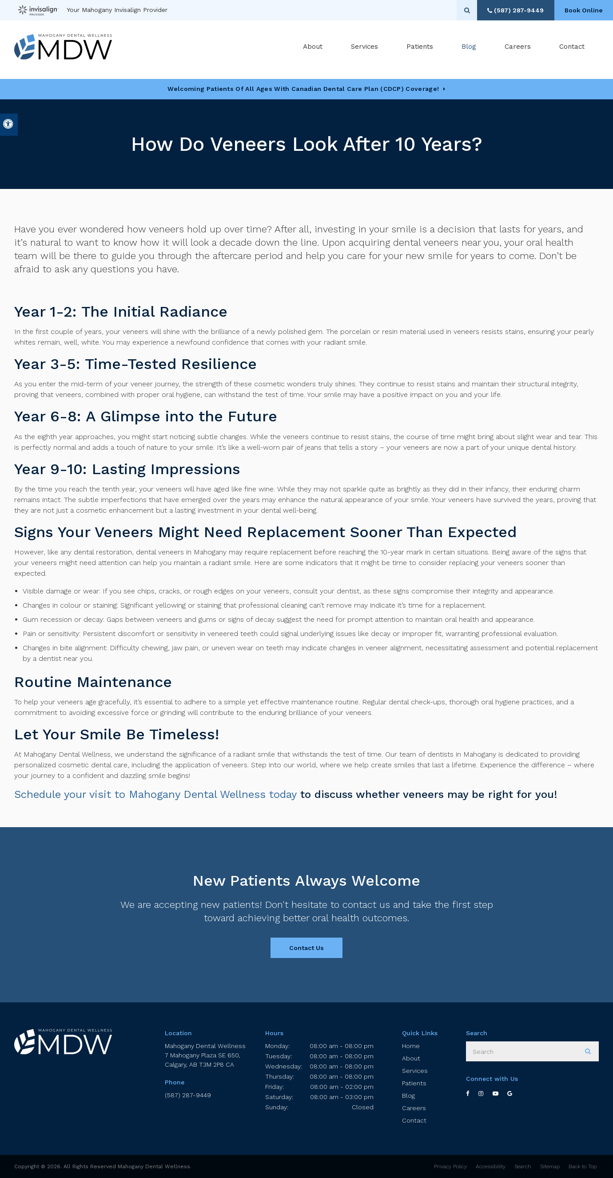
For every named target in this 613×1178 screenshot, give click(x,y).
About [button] (312, 48)
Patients (419, 48)
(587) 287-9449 (188, 1095)
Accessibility (491, 1166)
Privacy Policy (450, 1166)
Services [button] (364, 48)
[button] (580, 154)
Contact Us (306, 947)
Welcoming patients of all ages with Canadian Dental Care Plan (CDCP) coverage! (303, 88)
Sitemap (550, 1166)
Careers (518, 48)
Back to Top (583, 1166)
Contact (572, 48)
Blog (469, 48)
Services (415, 1070)
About (411, 1058)
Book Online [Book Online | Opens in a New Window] (582, 10)
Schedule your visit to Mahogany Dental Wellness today (155, 794)
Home (411, 1045)
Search (522, 1166)
